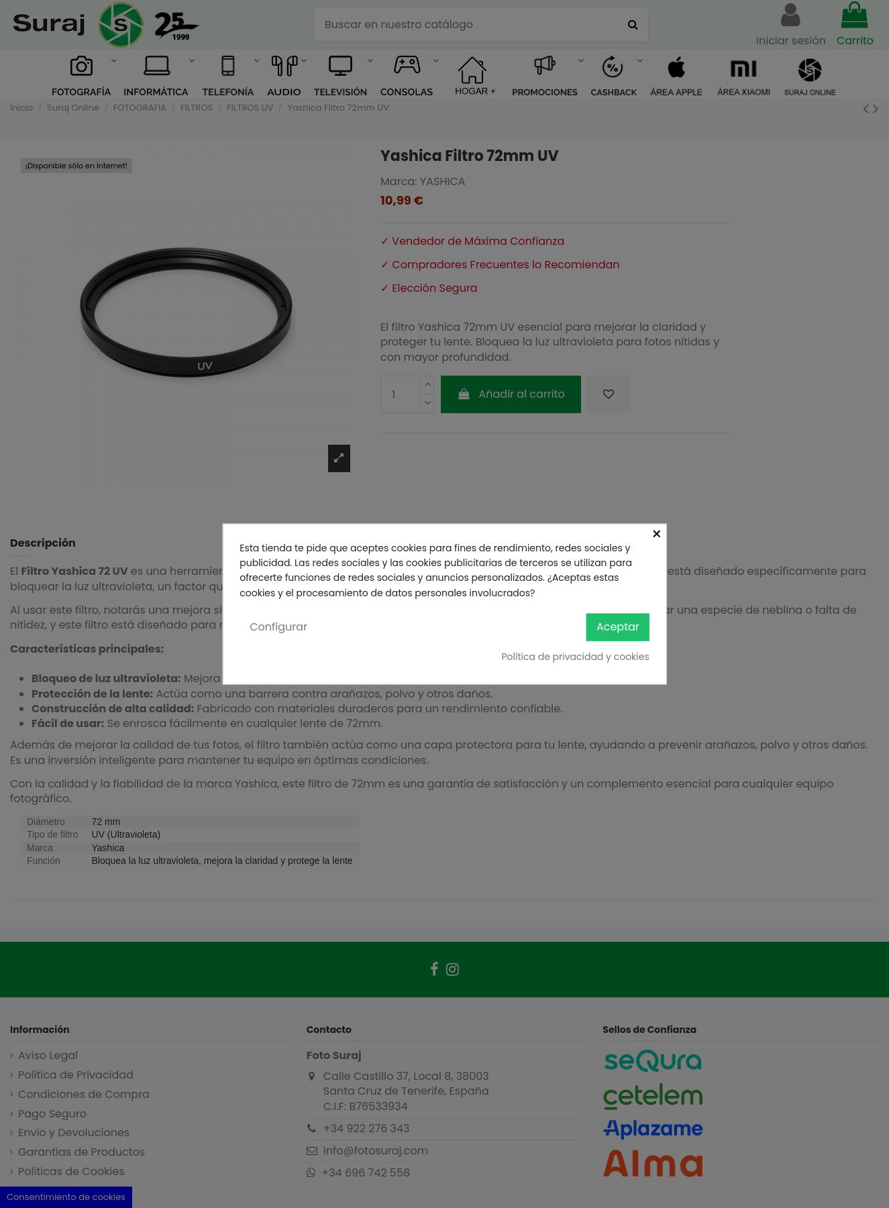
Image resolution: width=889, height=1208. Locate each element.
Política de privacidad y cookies (575, 656)
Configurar (278, 627)
